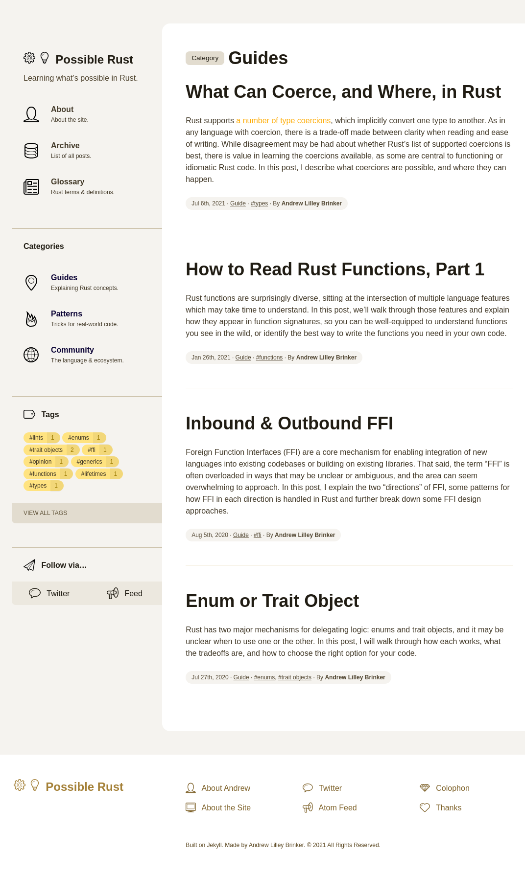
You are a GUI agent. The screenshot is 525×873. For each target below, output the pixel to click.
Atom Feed (330, 807)
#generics (98, 461)
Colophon (445, 788)
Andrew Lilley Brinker (276, 845)
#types (46, 485)
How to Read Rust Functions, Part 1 (335, 269)
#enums (87, 437)
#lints (44, 437)
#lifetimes (102, 474)
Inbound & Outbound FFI (289, 423)
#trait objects (54, 450)
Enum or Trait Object (272, 601)
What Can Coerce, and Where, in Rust (343, 92)
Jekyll (214, 845)
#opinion (49, 461)
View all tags (45, 513)
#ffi (100, 450)
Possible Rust (77, 59)
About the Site (218, 807)
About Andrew (218, 788)
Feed (125, 593)
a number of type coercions (283, 120)
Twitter (49, 593)
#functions (51, 474)
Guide (238, 203)
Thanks (440, 807)
